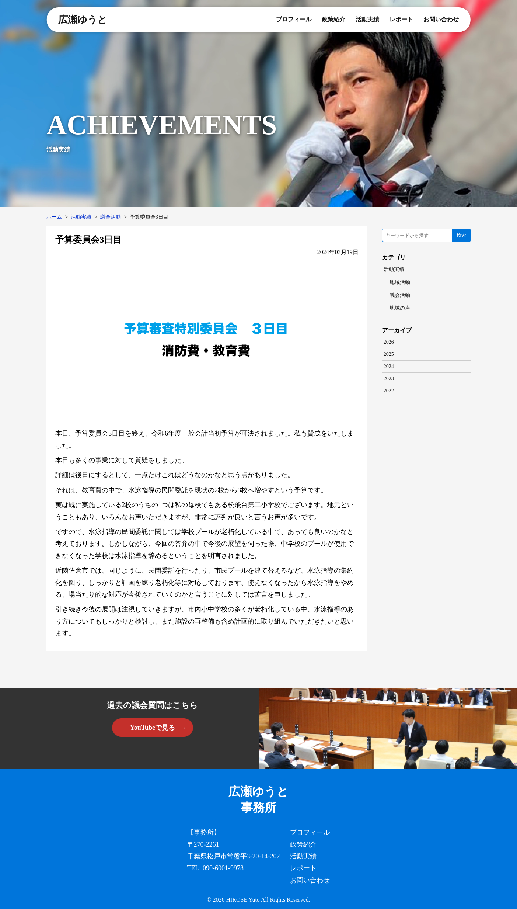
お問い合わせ (441, 19)
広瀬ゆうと (82, 19)
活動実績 (367, 19)
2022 (389, 390)
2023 (389, 378)
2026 (389, 342)
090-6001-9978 (223, 868)
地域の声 (400, 308)
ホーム (54, 217)
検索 (461, 235)
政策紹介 (333, 19)
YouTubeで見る (152, 727)
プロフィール (293, 19)
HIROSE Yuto (242, 899)
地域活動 (400, 282)
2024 (389, 366)
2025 (389, 354)
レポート (401, 19)
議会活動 (110, 217)
